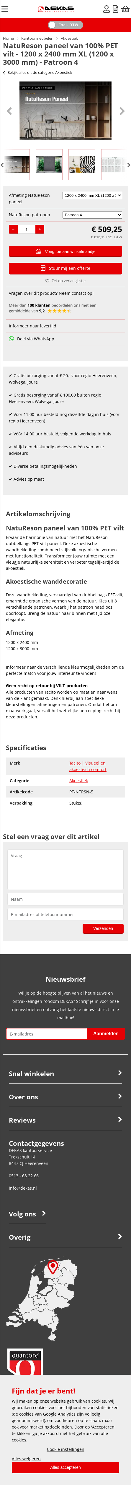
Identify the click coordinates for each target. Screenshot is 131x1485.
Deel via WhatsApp (31, 339)
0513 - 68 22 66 (24, 1175)
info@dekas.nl (23, 1188)
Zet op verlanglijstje (65, 280)
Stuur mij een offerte (65, 268)
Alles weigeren (26, 1458)
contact (79, 293)
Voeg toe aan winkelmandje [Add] (65, 251)
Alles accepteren (65, 1467)
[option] (65, 111)
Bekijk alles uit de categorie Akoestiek (37, 72)
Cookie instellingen (65, 1449)
